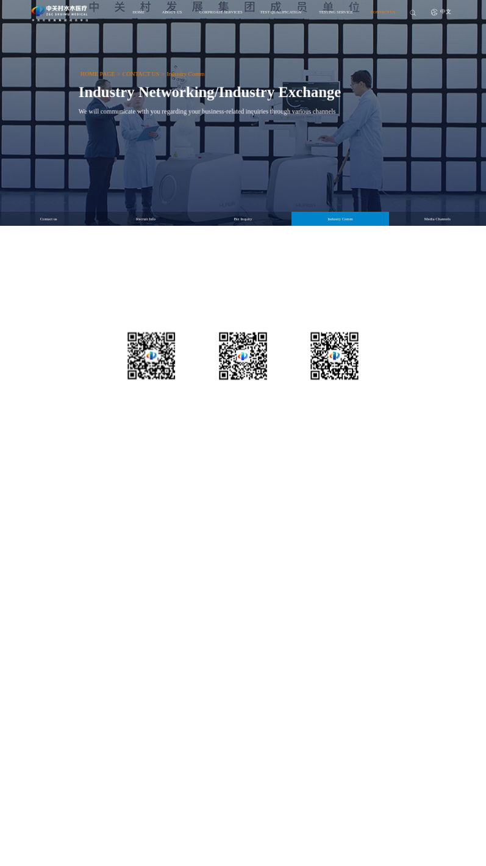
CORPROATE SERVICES (221, 12)
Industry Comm (180, 70)
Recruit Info (145, 219)
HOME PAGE (83, 70)
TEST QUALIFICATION (280, 12)
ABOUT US (172, 12)
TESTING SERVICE (336, 12)
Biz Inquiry (243, 219)
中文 (441, 12)
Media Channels (437, 219)
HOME (139, 12)
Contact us (48, 219)
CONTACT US (383, 12)
